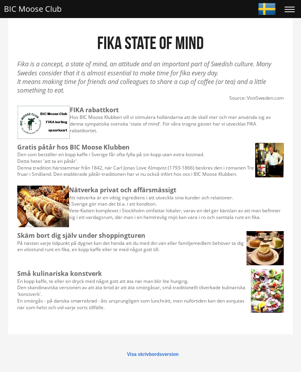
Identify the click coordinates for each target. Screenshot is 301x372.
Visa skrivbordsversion (153, 354)
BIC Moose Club (33, 9)
